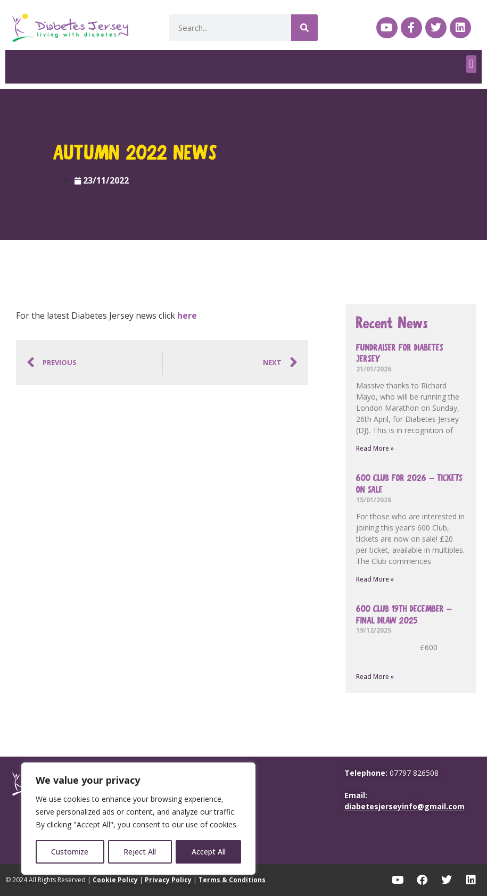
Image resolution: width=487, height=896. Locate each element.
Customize (70, 852)
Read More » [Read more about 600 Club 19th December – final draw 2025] (375, 676)
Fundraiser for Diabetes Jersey (399, 354)
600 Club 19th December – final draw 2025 (404, 615)
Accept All (209, 852)
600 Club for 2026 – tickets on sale (409, 484)
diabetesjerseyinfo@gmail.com (404, 806)
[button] (471, 64)
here (187, 315)
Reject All (140, 852)
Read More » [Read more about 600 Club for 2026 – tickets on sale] (375, 579)
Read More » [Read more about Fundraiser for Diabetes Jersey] (375, 448)
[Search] (304, 27)
